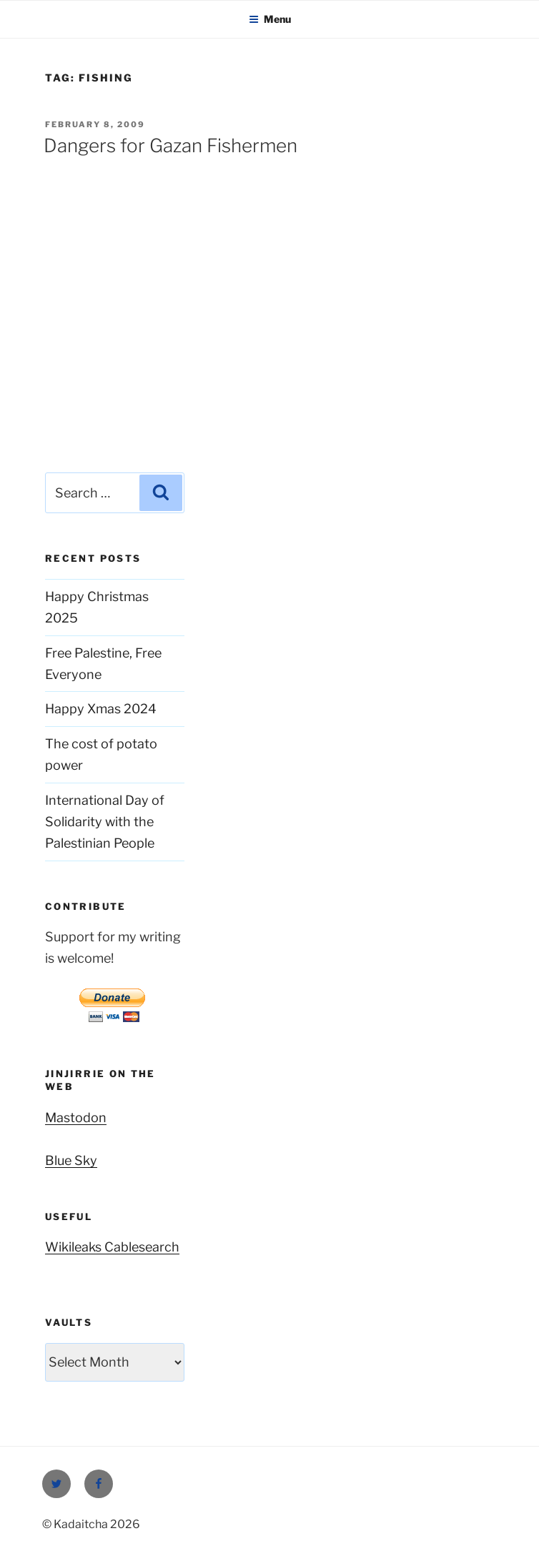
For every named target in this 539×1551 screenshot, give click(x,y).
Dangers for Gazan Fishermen (170, 145)
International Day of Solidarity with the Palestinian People (104, 822)
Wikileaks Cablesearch (112, 1246)
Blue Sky (71, 1160)
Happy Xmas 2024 (101, 708)
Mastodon (76, 1117)
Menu (270, 19)
